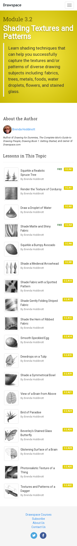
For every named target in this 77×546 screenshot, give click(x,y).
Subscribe (38, 518)
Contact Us (38, 527)
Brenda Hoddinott (23, 129)
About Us (39, 523)
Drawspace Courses (39, 514)
